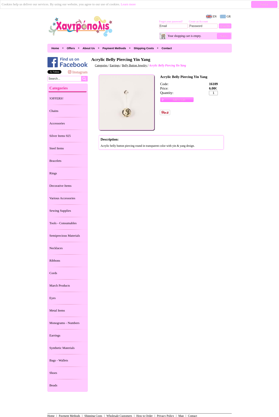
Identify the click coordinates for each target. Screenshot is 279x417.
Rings (53, 173)
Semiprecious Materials (64, 235)
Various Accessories (62, 198)
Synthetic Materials (62, 348)
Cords (53, 273)
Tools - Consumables (63, 223)
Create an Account (198, 21)
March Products (59, 285)
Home (55, 48)
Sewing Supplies (60, 210)
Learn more (128, 4)
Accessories (57, 123)
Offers (71, 48)
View (223, 36)
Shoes (53, 373)
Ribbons (54, 260)
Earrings (54, 335)
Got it (264, 4)
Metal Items (57, 310)
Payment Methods (114, 48)
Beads (53, 385)
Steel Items (56, 148)
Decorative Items (60, 185)
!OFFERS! (56, 98)
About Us (88, 48)
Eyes (52, 298)
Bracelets (55, 161)
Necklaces (56, 248)
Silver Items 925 (60, 136)
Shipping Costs (144, 48)
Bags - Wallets (58, 360)
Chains (53, 111)
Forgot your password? (171, 21)
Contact (166, 48)
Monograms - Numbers (64, 323)
